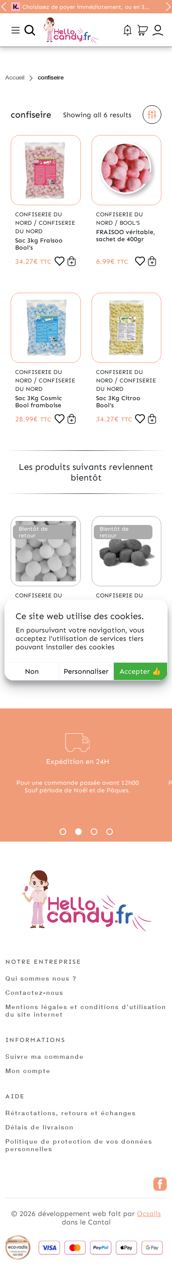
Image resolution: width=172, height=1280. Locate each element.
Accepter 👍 (140, 671)
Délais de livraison (39, 1127)
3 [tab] (94, 831)
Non (32, 671)
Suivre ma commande (44, 1056)
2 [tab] (78, 831)
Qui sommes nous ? (41, 978)
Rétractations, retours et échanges (70, 1113)
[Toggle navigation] (15, 30)
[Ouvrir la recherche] (29, 30)
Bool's (130, 222)
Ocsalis (149, 1213)
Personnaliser (86, 671)
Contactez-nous (34, 992)
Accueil (14, 77)
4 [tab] (109, 831)
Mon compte (28, 1070)
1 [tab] (63, 831)
